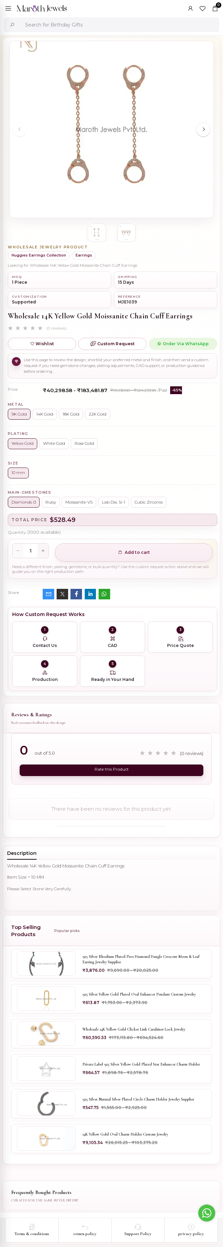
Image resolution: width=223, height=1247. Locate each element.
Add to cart (134, 552)
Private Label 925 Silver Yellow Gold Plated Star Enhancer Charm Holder (141, 1064)
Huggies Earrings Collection (39, 255)
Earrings (84, 255)
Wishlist (42, 343)
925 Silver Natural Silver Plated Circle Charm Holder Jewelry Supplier (138, 1099)
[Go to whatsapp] (206, 1213)
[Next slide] (203, 129)
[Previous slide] (19, 129)
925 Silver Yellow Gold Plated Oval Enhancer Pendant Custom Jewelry (139, 994)
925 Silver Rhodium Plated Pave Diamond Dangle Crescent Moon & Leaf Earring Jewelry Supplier (141, 959)
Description (22, 853)
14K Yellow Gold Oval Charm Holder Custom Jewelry (125, 1134)
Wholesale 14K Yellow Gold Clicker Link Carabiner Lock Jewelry (133, 1029)
